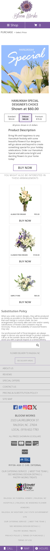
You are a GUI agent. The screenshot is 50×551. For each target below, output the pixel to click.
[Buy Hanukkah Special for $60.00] (25, 168)
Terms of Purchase (33, 535)
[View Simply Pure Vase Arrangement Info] (25, 280)
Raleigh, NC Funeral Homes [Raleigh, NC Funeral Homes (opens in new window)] (18, 498)
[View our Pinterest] (30, 408)
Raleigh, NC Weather (12, 512)
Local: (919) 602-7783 (25, 429)
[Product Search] (25, 345)
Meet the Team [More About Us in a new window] (38, 471)
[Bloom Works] (25, 18)
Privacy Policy (13, 535)
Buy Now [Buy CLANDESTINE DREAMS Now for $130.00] (25, 261)
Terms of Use (25, 540)
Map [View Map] (25, 548)
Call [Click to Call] (8, 548)
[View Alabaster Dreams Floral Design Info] (25, 199)
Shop (12, 25)
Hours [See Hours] (41, 548)
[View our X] (35, 408)
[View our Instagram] (25, 408)
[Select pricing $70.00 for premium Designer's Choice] (39, 118)
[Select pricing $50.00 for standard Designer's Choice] (11, 118)
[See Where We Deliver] (25, 360)
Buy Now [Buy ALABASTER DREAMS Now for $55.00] (25, 220)
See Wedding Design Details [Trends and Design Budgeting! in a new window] (24, 474)
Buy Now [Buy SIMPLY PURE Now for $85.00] (25, 302)
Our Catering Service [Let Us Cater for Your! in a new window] (15, 471)
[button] (25, 460)
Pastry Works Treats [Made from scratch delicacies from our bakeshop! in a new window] (25, 477)
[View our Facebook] (15, 408)
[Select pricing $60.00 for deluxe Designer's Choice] (25, 118)
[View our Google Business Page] (20, 408)
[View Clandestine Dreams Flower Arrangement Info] (25, 239)
